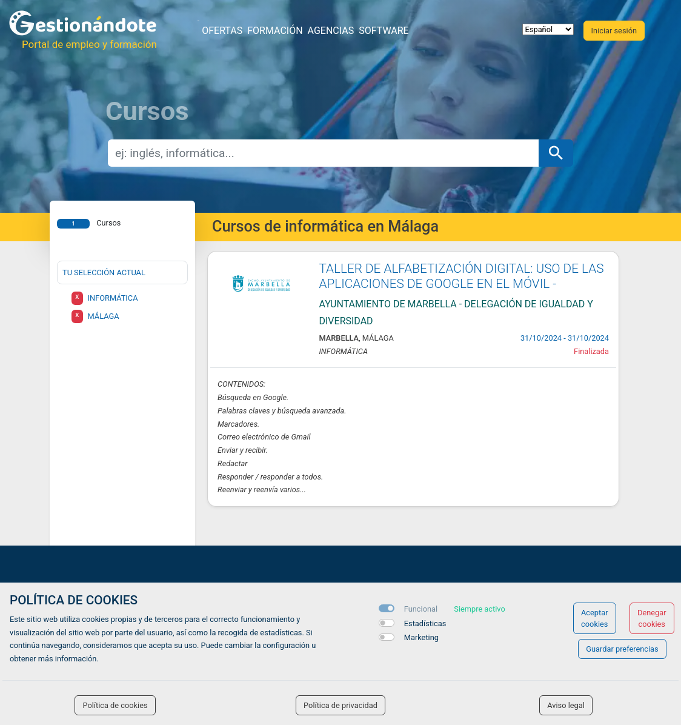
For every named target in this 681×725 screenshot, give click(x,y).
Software (383, 30)
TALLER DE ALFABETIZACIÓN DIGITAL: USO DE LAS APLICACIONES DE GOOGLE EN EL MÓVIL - (461, 276)
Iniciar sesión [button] (614, 30)
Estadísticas (425, 623)
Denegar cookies (651, 618)
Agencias (331, 30)
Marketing (421, 637)
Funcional (420, 608)
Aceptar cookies (594, 618)
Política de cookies (114, 705)
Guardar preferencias (622, 648)
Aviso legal (566, 705)
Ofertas (222, 30)
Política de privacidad (340, 705)
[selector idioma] (548, 29)
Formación (274, 30)
